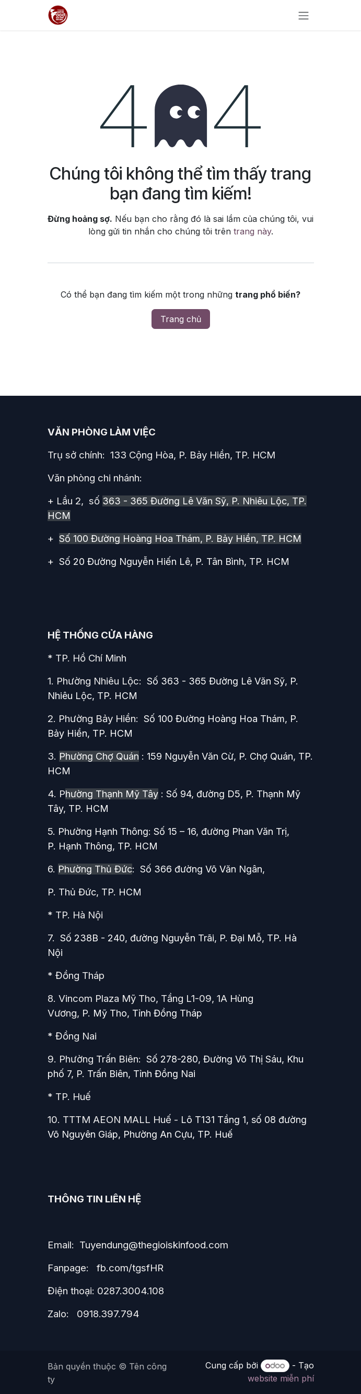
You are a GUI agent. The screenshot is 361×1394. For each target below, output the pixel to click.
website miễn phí (281, 1378)
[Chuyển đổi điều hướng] (303, 15)
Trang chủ (180, 319)
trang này (252, 231)
